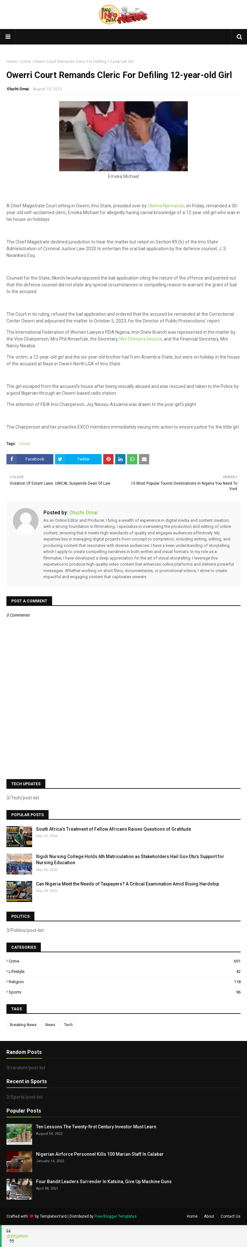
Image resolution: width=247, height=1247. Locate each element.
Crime (25, 61)
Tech (68, 1025)
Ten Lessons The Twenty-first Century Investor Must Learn (96, 1126)
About (209, 1216)
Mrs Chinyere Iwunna (140, 338)
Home (11, 61)
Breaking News (23, 1025)
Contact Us (231, 1216)
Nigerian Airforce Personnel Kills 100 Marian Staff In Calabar (100, 1154)
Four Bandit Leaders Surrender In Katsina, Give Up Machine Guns (104, 1181)
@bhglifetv (17, 1236)
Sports (125, 992)
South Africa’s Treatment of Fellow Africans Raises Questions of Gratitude (113, 829)
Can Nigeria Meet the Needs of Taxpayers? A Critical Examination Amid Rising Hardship (127, 883)
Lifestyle (125, 971)
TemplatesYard (53, 1216)
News (50, 1025)
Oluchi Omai (18, 89)
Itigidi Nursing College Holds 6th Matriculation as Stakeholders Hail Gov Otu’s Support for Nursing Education (130, 860)
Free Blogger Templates (116, 1216)
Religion (125, 981)
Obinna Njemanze (166, 205)
